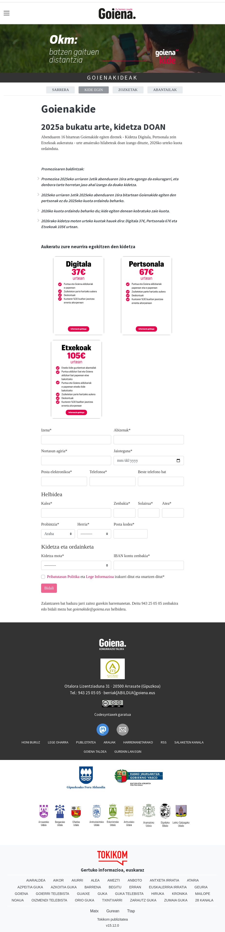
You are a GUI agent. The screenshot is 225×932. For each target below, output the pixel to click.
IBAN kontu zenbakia (132, 556)
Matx (94, 911)
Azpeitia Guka (30, 887)
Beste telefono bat (152, 472)
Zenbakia (122, 503)
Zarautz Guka (143, 900)
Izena (46, 430)
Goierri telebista (52, 894)
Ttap (131, 911)
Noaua (18, 900)
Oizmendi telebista (49, 900)
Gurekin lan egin (127, 751)
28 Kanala (204, 900)
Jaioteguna (123, 451)
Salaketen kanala (189, 742)
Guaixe (83, 894)
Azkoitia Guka (64, 887)
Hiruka (157, 894)
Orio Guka (84, 900)
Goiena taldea (95, 751)
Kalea (46, 503)
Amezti (113, 880)
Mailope (202, 894)
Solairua (145, 503)
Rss (164, 742)
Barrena (92, 887)
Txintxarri (112, 900)
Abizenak (122, 430)
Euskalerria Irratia (168, 887)
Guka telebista (129, 894)
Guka (102, 894)
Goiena (21, 894)
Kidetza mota (52, 556)
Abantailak (165, 90)
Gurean (112, 911)
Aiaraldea (35, 880)
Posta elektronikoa (56, 472)
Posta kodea (124, 524)
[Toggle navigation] (6, 13)
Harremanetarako (138, 742)
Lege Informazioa (100, 577)
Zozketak (128, 90)
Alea (95, 880)
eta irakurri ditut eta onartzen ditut (105, 577)
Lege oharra (58, 742)
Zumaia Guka (176, 900)
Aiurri (77, 880)
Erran (135, 887)
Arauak (110, 742)
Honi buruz (31, 742)
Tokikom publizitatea (112, 919)
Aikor (58, 880)
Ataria (193, 880)
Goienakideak (112, 77)
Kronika (179, 894)
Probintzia (50, 524)
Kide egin (93, 90)
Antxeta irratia (164, 880)
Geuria (201, 887)
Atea (166, 503)
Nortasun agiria (54, 451)
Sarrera (60, 90)
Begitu (115, 887)
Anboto (135, 880)
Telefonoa (98, 472)
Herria (83, 524)
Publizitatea (86, 742)
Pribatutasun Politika (63, 577)
